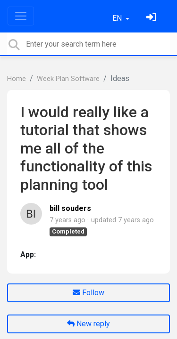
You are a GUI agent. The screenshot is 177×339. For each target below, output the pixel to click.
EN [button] (118, 18)
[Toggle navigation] (21, 16)
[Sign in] (152, 18)
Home (16, 79)
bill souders (70, 208)
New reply (88, 323)
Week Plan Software (68, 79)
